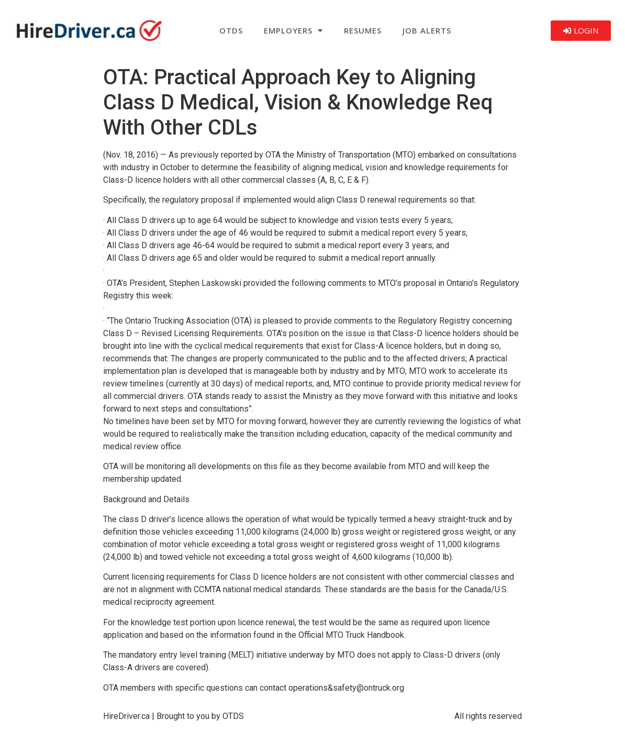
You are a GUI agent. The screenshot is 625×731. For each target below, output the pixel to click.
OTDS (231, 30)
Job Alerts (427, 30)
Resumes (363, 30)
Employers (293, 30)
